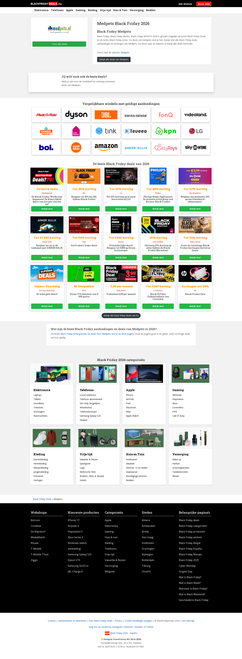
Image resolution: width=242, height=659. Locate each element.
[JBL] (106, 115)
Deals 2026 (204, 3)
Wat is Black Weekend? (192, 596)
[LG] (195, 132)
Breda (145, 533)
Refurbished (86, 409)
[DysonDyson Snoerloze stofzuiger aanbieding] (76, 115)
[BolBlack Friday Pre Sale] (46, 149)
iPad (128, 405)
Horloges (38, 482)
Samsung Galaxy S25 (80, 556)
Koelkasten (131, 461)
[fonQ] (166, 115)
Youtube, (139, 628)
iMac (128, 413)
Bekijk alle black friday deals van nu (121, 317)
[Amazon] (106, 149)
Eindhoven (148, 545)
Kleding (92, 10)
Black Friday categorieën (193, 527)
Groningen (148, 550)
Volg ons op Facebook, (100, 628)
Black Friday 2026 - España (121, 634)
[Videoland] (195, 115)
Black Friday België (189, 545)
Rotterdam (148, 562)
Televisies (38, 409)
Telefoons (57, 10)
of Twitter (148, 628)
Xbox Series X (75, 539)
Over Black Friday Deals (101, 622)
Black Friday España (190, 550)
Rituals (175, 477)
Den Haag (147, 539)
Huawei (83, 421)
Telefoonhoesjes (88, 413)
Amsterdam (148, 527)
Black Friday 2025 (189, 562)
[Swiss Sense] (136, 115)
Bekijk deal (47, 210)
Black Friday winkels (190, 539)
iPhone (129, 396)
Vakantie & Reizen (89, 461)
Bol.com (35, 522)
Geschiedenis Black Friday (193, 602)
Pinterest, (129, 628)
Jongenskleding (40, 473)
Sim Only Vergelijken (90, 405)
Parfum (176, 465)
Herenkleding (39, 465)
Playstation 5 (75, 533)
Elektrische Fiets (88, 473)
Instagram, (118, 628)
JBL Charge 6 (75, 573)
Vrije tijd (105, 10)
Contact (52, 622)
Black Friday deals (189, 522)
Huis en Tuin (135, 456)
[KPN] (166, 132)
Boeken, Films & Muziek (92, 477)
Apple (69, 10)
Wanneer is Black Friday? (193, 590)
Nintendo (177, 396)
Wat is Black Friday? (190, 579)
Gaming (81, 10)
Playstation (178, 401)
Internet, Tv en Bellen (137, 469)
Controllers (177, 409)
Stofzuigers (39, 413)
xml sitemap (188, 622)
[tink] (106, 132)
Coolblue (36, 527)
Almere (146, 522)
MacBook (131, 409)
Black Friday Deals (42, 500)
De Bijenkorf (38, 533)
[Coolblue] (76, 149)
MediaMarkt (38, 539)
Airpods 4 (73, 527)
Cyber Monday (187, 567)
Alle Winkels (185, 3)
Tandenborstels (180, 473)
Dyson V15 (74, 562)
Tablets (37, 401)
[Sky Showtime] (195, 149)
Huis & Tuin (120, 10)
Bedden (150, 10)
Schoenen (38, 477)
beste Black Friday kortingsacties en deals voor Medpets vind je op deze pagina (94, 335)
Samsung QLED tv (78, 567)
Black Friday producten (192, 533)
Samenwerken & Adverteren (72, 622)
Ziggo (34, 562)
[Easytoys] (166, 149)
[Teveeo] (136, 132)
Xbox (174, 405)
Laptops (37, 396)
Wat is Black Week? (190, 584)
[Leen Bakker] (76, 132)
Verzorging (137, 10)
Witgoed (110, 573)
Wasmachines (40, 417)
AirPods (130, 401)
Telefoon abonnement (91, 401)
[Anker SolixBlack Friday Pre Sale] (136, 149)
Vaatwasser (132, 473)
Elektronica (41, 10)
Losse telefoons (88, 396)
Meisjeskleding (40, 469)
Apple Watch (132, 417)
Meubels (130, 465)
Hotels (83, 482)
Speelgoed (85, 465)
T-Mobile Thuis (40, 556)
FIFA (174, 413)
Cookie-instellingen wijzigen (138, 622)
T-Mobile (36, 550)
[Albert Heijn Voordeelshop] (46, 132)
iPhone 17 (73, 522)
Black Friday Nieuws (190, 556)
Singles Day (185, 573)
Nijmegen (147, 556)
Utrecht (146, 573)
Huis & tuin (111, 539)
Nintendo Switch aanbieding (77, 547)
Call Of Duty (178, 417)
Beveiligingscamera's (136, 477)
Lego (82, 469)
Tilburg (146, 567)
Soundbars (38, 405)
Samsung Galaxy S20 (90, 417)
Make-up (176, 461)
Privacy (118, 622)
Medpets (125, 52)
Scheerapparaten (180, 469)
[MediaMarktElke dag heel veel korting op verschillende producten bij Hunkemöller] (46, 115)
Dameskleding (40, 461)
